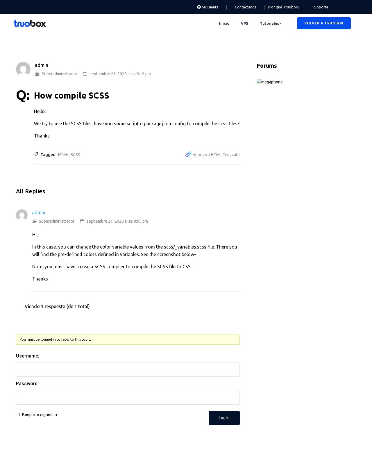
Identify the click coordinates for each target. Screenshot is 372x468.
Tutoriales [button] (269, 23)
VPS (244, 23)
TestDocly (274, 276)
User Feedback (280, 214)
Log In (224, 417)
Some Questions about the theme (295, 296)
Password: (27, 383)
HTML (63, 154)
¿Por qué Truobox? (283, 7)
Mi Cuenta (208, 7)
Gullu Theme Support (287, 155)
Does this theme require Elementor (297, 317)
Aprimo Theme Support (289, 112)
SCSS (75, 154)
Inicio (224, 23)
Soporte (321, 7)
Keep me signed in (39, 414)
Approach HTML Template (216, 154)
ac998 (270, 256)
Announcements (282, 82)
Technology (277, 199)
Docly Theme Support (288, 141)
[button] (324, 23)
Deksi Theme (278, 126)
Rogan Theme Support (284, 184)
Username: (27, 356)
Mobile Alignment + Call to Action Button (302, 337)
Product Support (282, 170)
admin (41, 65)
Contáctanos (245, 7)
